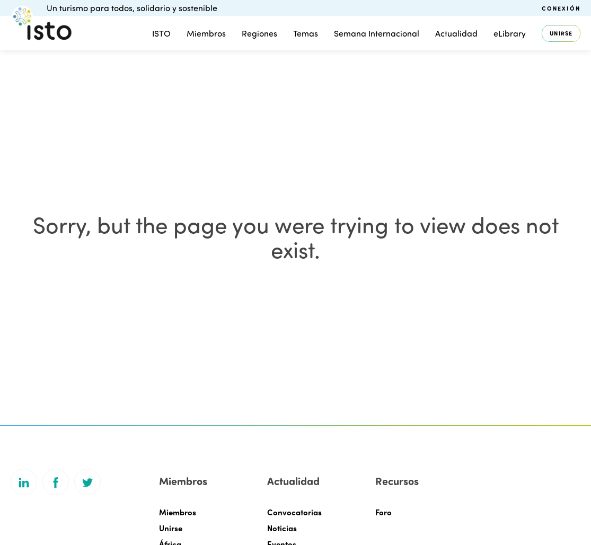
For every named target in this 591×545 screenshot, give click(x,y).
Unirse (561, 33)
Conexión (561, 8)
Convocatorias (294, 512)
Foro (383, 512)
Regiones (259, 33)
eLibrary (509, 33)
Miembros (206, 33)
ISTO (161, 33)
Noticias (282, 528)
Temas (305, 33)
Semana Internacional (376, 33)
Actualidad (456, 33)
